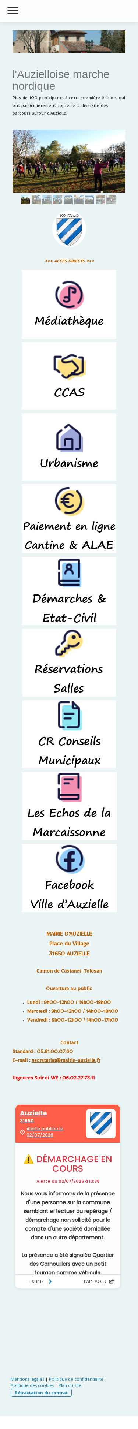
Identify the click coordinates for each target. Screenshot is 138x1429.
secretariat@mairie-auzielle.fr (66, 1061)
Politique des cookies (32, 1385)
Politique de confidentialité (76, 1379)
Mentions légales (27, 1379)
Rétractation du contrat (41, 1392)
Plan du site (70, 1385)
